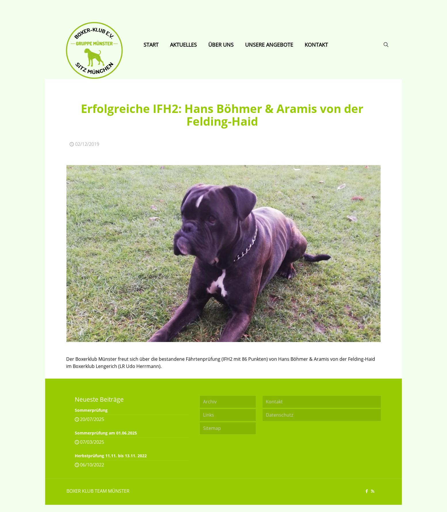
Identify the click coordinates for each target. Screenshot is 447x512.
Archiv (210, 401)
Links (208, 415)
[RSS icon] (372, 491)
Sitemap (212, 428)
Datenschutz (279, 415)
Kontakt (274, 401)
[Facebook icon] (366, 491)
